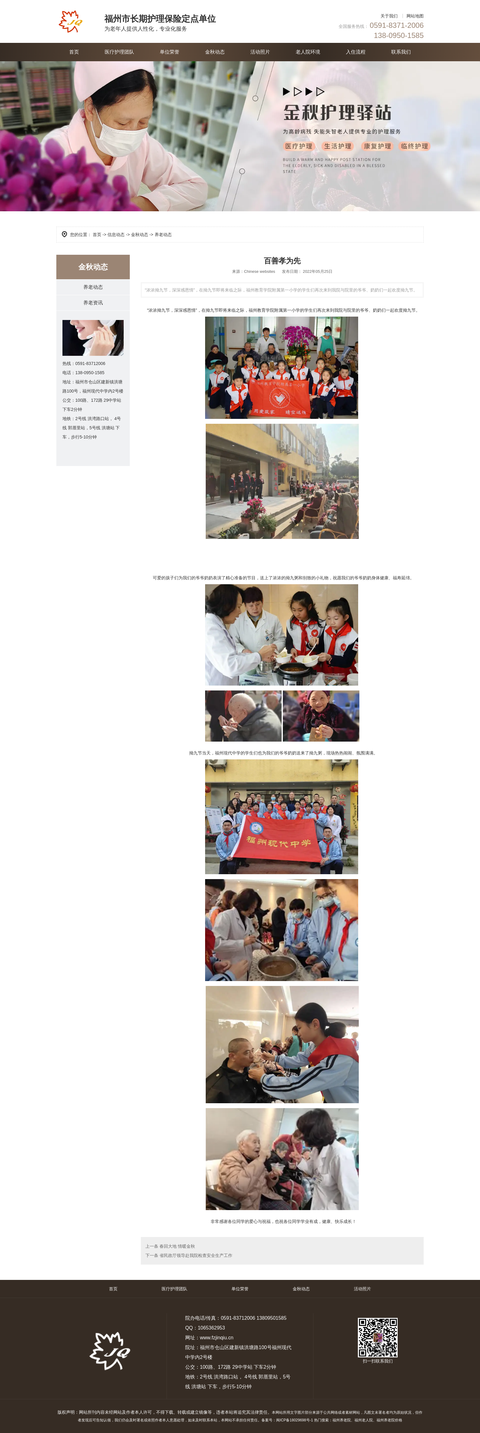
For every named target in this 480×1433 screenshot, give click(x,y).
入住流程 (356, 52)
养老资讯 (93, 302)
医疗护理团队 (119, 52)
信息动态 (116, 234)
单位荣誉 (169, 52)
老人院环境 (308, 52)
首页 (74, 52)
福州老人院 (363, 1420)
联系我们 (401, 52)
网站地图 (415, 16)
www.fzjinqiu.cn (216, 1337)
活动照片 (260, 52)
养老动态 (93, 287)
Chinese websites (259, 271)
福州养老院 (341, 1420)
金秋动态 (215, 52)
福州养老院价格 (389, 1420)
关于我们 (389, 16)
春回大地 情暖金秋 (176, 1246)
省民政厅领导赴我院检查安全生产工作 (195, 1255)
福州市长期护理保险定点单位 (160, 19)
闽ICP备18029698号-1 (294, 1420)
